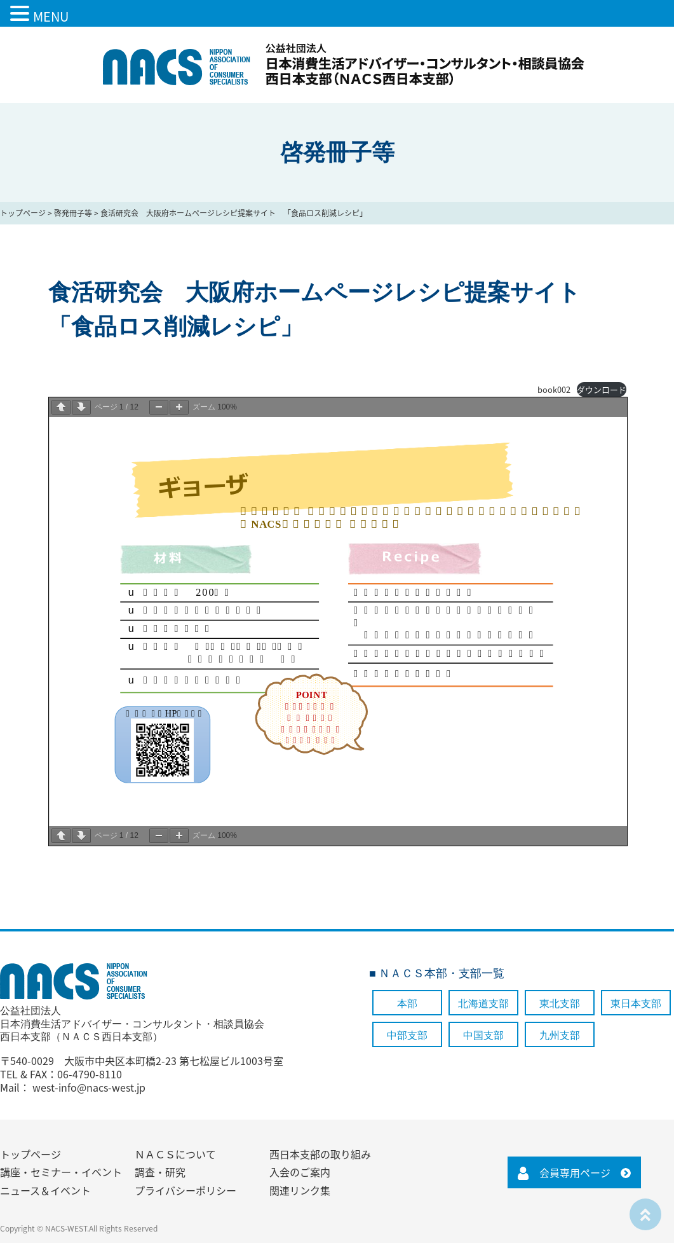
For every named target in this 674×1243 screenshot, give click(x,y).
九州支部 (559, 1035)
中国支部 (483, 1035)
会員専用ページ (574, 1172)
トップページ (23, 213)
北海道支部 (483, 1003)
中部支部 (407, 1035)
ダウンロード (601, 389)
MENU (51, 16)
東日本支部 (635, 1003)
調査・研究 (160, 1171)
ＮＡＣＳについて (175, 1154)
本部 (407, 1003)
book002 (553, 389)
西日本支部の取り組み (320, 1154)
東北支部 (559, 1003)
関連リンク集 (299, 1190)
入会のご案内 (299, 1171)
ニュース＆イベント (45, 1190)
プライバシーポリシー (185, 1190)
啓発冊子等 (73, 213)
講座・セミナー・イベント (61, 1171)
